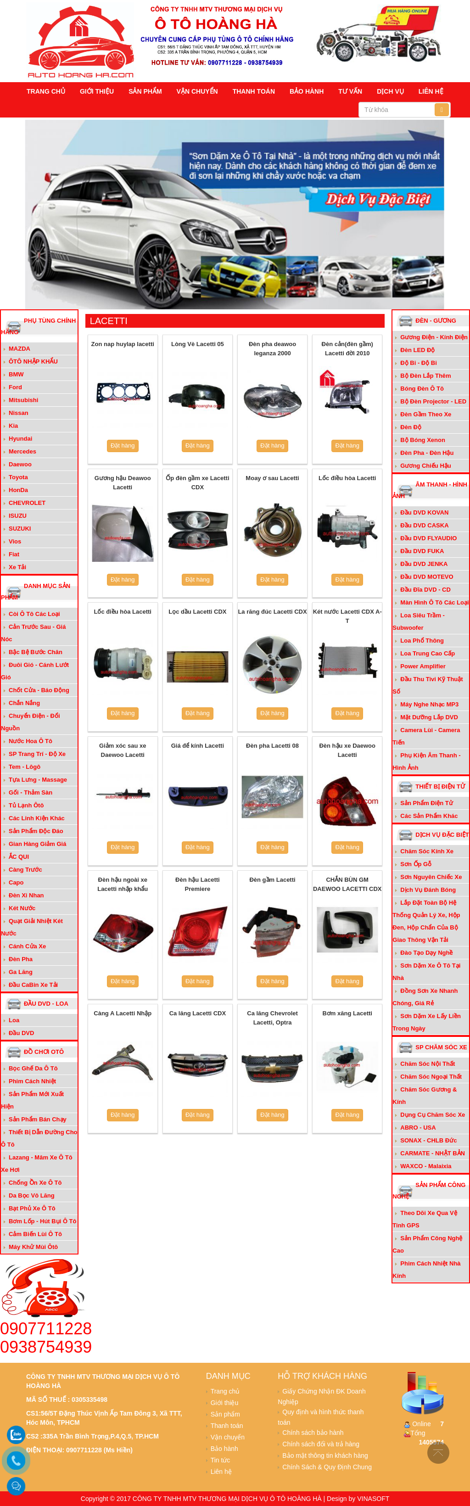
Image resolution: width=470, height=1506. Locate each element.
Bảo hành (307, 91)
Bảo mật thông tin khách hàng (325, 1455)
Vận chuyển (197, 91)
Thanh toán (254, 91)
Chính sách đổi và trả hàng (320, 1444)
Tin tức (220, 1460)
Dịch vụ (390, 91)
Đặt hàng (123, 445)
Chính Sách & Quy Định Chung (327, 1467)
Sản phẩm (145, 91)
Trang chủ (46, 91)
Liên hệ (431, 91)
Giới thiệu (97, 91)
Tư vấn (350, 91)
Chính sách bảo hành (312, 1432)
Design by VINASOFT (358, 1498)
